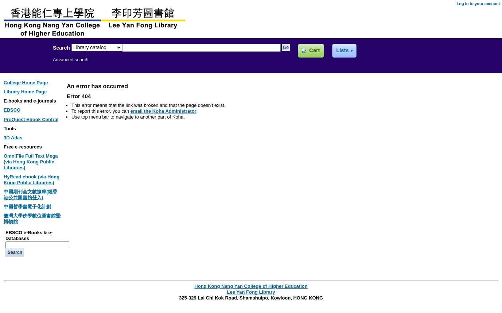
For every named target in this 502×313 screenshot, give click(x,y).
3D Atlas (13, 137)
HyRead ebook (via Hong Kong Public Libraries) (31, 179)
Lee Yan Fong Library (24, 63)
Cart (314, 50)
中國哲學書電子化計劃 (27, 206)
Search (61, 48)
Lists (342, 50)
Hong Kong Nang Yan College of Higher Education (250, 286)
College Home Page (26, 82)
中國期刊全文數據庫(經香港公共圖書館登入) (30, 194)
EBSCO (12, 110)
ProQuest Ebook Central (31, 119)
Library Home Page (25, 91)
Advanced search (71, 59)
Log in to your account (478, 3)
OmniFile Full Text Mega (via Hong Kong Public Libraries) (31, 161)
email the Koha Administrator (163, 111)
